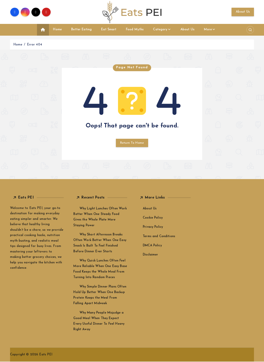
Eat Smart (108, 29)
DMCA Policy (153, 246)
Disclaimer (151, 255)
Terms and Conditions (159, 236)
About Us (243, 11)
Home (57, 29)
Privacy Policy (153, 227)
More (208, 29)
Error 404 (34, 44)
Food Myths (135, 29)
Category (160, 29)
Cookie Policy (153, 218)
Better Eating (81, 29)
